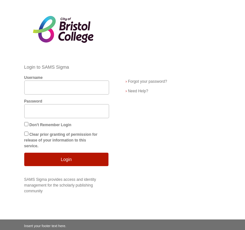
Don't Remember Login (50, 125)
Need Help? (137, 91)
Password (33, 101)
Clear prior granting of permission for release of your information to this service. (61, 140)
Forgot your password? (146, 81)
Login (66, 159)
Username (33, 77)
